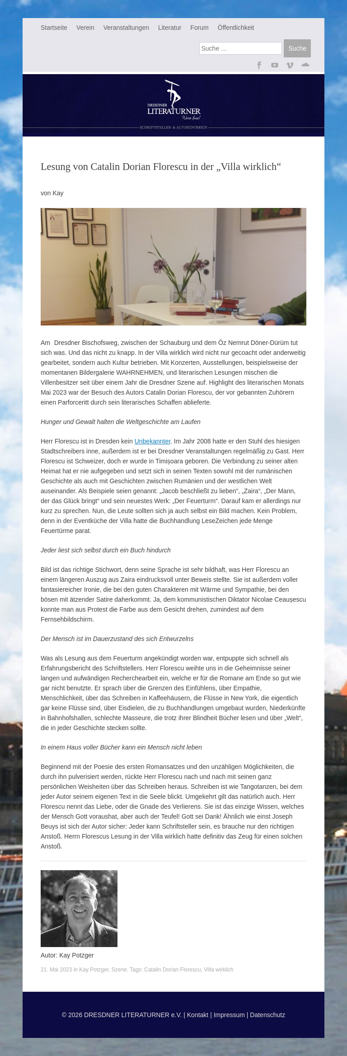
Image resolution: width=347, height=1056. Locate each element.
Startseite (54, 27)
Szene (119, 969)
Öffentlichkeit (236, 27)
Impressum (229, 1014)
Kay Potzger (93, 969)
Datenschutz (267, 1014)
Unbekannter (152, 441)
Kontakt (197, 1014)
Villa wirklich (218, 969)
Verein (85, 27)
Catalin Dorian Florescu (172, 969)
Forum (199, 27)
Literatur (169, 27)
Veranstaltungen (126, 27)
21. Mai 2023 (56, 969)
